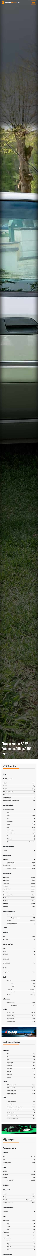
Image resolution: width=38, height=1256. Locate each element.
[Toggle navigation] (33, 3)
